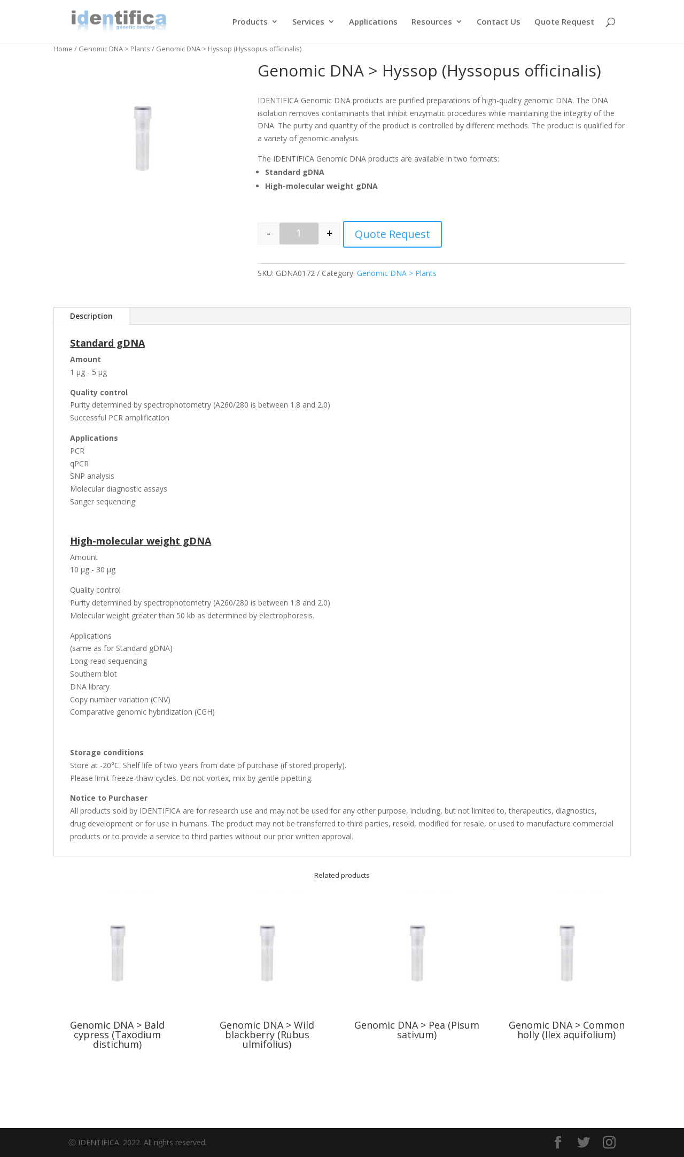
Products (250, 22)
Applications (373, 22)
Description (91, 316)
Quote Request (564, 22)
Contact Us (498, 22)
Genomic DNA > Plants (114, 48)
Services (308, 22)
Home (63, 48)
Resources (431, 22)
